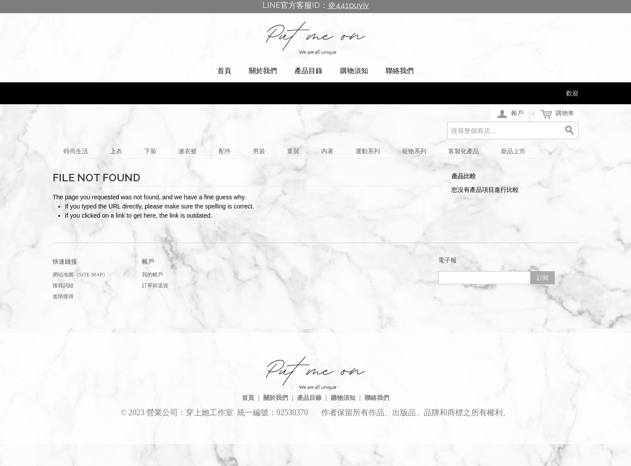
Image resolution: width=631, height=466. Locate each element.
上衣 (116, 151)
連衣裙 (187, 151)
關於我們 (263, 70)
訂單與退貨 (155, 285)
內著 (327, 151)
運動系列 (367, 151)
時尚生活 (76, 151)
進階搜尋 (63, 296)
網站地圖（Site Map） (80, 275)
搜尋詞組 (63, 285)
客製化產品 (463, 151)
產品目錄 (308, 70)
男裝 (259, 151)
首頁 (224, 70)
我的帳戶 (152, 275)
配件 (225, 151)
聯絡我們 (400, 70)
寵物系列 (414, 151)
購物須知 (354, 70)
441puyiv (352, 5)
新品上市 (513, 151)
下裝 (150, 151)
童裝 (293, 151)
